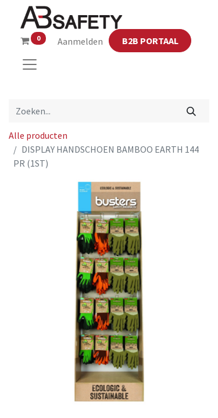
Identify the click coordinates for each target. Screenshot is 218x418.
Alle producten (38, 135)
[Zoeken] (191, 110)
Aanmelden (80, 41)
